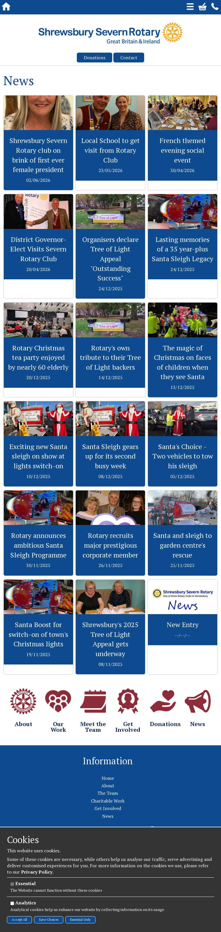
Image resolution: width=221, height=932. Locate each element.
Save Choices (48, 920)
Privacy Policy (36, 872)
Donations (94, 57)
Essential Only (80, 920)
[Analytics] (12, 903)
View (38, 99)
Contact (128, 57)
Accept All (19, 920)
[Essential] (12, 884)
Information (108, 761)
